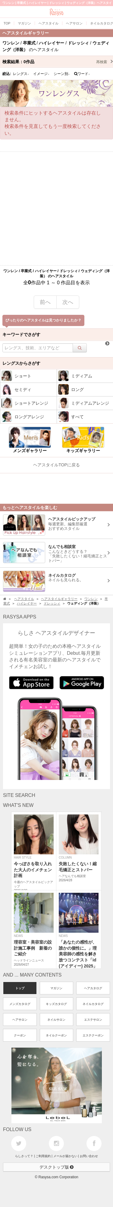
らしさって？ (24, 1156)
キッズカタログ (56, 1004)
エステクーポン (93, 1035)
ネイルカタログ (93, 1004)
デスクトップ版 (56, 1167)
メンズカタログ (19, 1004)
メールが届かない (65, 1156)
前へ (45, 302)
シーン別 (62, 74)
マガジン (56, 988)
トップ (19, 988)
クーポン (20, 1035)
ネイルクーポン (56, 1035)
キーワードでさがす (21, 334)
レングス (21, 74)
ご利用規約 (43, 1156)
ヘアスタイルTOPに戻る (56, 464)
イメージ (41, 74)
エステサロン (93, 1019)
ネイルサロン (56, 1019)
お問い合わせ (89, 1156)
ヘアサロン (19, 1019)
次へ (67, 302)
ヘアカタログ (93, 988)
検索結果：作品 (57, 61)
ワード (82, 74)
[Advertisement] (56, 208)
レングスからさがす (21, 363)
